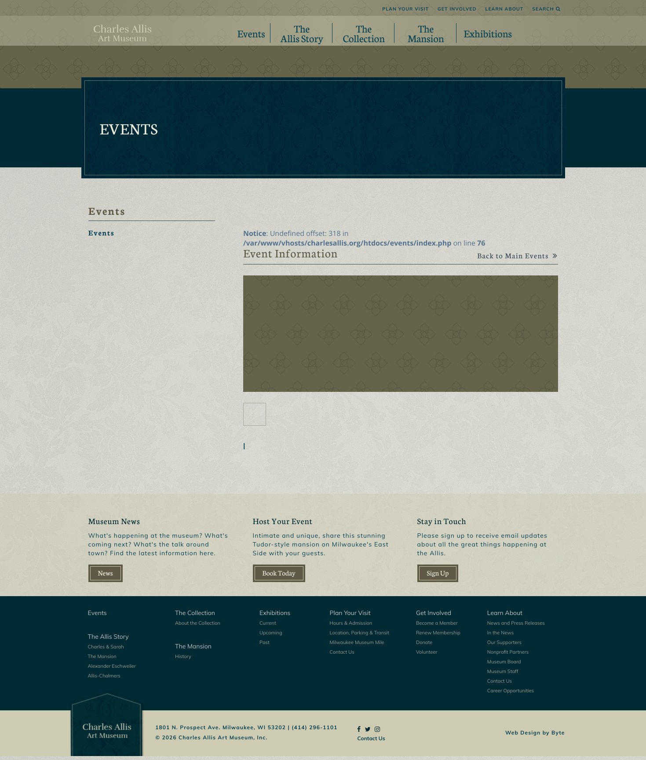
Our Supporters (504, 646)
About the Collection (197, 627)
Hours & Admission (351, 627)
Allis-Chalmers (104, 680)
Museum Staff (502, 675)
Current (267, 627)
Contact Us (342, 656)
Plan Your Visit (405, 9)
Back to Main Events (514, 260)
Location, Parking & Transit (360, 636)
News (105, 577)
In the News (500, 636)
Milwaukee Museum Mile (357, 646)
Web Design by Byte (535, 736)
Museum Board (504, 665)
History (183, 660)
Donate (424, 646)
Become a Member (437, 627)
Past (264, 646)
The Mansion (102, 660)
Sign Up (438, 577)
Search (546, 9)
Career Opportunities (510, 694)
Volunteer (427, 656)
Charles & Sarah (106, 651)
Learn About (504, 9)
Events (251, 33)
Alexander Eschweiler (112, 670)
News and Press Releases (516, 627)
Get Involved (457, 9)
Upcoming (270, 636)
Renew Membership (438, 636)
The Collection (195, 617)
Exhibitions (488, 33)
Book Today (279, 577)
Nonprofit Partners (508, 656)
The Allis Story (108, 640)
